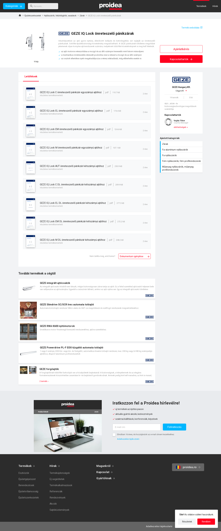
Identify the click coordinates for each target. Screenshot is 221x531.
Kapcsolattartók (181, 59)
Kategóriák (12, 6)
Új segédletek (57, 479)
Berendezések (26, 485)
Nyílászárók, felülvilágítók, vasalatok (60, 15)
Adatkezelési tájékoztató (128, 439)
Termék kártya (86, 289)
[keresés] (44, 6)
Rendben (206, 521)
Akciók (53, 503)
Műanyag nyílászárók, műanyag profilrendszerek (182, 168)
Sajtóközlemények (59, 509)
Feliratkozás (174, 427)
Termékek (25, 466)
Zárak (82, 15)
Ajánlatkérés (181, 49)
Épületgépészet (27, 479)
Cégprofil (181, 89)
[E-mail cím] (136, 427)
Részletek (187, 521)
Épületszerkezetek (33, 15)
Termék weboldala (190, 27)
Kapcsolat (102, 472)
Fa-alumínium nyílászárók (182, 149)
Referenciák (56, 491)
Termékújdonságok (60, 473)
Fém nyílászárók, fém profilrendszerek (182, 161)
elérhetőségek (180, 127)
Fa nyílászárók (182, 155)
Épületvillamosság (28, 491)
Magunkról (103, 466)
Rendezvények (58, 497)
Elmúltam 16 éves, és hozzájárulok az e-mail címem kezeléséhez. (145, 434)
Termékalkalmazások (61, 485)
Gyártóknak (104, 478)
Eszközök (23, 473)
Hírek (53, 466)
